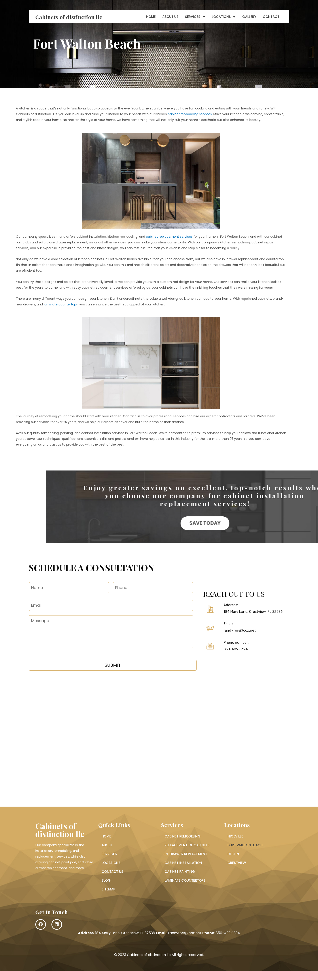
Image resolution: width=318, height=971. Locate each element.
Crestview (236, 862)
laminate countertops (61, 304)
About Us (170, 16)
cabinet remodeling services (190, 114)
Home (151, 16)
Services (195, 17)
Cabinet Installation (183, 862)
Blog (106, 880)
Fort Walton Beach (245, 845)
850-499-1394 (235, 649)
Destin (233, 854)
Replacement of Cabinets (187, 845)
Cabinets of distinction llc (68, 17)
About (107, 845)
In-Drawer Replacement (186, 854)
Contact (271, 16)
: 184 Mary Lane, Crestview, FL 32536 (116, 932)
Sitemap (108, 889)
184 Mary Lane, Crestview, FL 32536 (253, 612)
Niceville (235, 836)
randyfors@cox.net (239, 630)
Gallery (249, 16)
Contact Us (112, 871)
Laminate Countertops (185, 880)
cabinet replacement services (169, 236)
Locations (224, 17)
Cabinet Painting (180, 871)
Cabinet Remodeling (183, 836)
